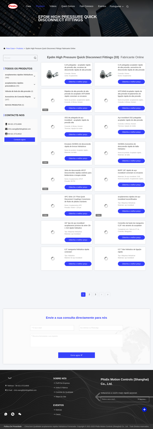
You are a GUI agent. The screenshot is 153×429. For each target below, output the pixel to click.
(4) (19, 91)
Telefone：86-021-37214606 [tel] (17, 386)
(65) (14, 84)
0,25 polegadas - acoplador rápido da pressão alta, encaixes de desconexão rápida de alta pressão (78, 67)
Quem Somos (68, 6)
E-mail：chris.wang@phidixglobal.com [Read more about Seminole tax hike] (21, 390)
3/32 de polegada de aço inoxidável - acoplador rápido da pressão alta (77, 120)
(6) (14, 105)
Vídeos (53, 6)
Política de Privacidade (13, 426)
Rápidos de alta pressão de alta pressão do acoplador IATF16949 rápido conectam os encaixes (77, 93)
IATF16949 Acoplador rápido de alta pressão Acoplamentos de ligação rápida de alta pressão (130, 93)
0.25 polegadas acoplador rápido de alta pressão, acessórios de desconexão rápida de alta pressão (131, 67)
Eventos (102, 6)
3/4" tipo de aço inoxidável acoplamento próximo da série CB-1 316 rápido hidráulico (78, 225)
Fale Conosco (86, 6)
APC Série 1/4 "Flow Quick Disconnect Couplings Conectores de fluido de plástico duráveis (77, 199)
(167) (18, 98)
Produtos (40, 6)
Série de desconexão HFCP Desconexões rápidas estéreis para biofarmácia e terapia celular (78, 172)
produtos (19, 48)
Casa (28, 6)
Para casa (10, 48)
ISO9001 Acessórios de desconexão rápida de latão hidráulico (128, 146)
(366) (19, 76)
